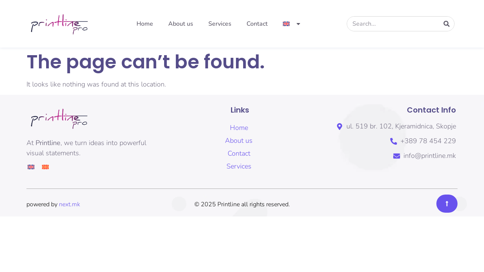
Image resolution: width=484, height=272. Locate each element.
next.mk (69, 204)
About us (180, 24)
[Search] (446, 24)
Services (219, 24)
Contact (257, 24)
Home (145, 24)
